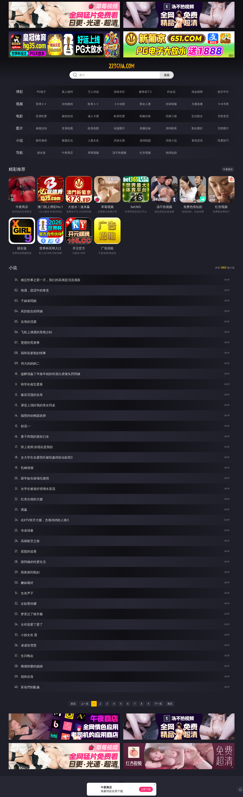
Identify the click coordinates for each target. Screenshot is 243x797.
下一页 (158, 703)
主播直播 (197, 104)
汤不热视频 (119, 153)
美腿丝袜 (145, 128)
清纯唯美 (171, 128)
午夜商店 (67, 153)
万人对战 (93, 92)
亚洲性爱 (41, 116)
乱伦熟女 (197, 116)
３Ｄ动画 (119, 104)
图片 (19, 128)
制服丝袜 (145, 116)
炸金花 (171, 92)
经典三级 (171, 116)
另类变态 (223, 116)
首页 (73, 703)
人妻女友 (93, 140)
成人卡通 (93, 116)
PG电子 (41, 92)
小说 (19, 140)
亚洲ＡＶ (41, 104)
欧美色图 (93, 128)
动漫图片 (119, 128)
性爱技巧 (223, 140)
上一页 (84, 703)
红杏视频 (145, 153)
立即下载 (146, 789)
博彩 (19, 91)
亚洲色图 (67, 128)
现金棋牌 (197, 92)
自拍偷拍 (67, 104)
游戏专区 (119, 92)
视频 (19, 103)
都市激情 (41, 140)
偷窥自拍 (41, 128)
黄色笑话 (197, 140)
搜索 (167, 75)
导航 (19, 152)
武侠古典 (119, 140)
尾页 (169, 703)
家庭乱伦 (67, 140)
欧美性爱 (119, 116)
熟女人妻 (145, 104)
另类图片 (223, 128)
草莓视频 (93, 153)
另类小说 (171, 140)
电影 (19, 116)
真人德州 (67, 92)
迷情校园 (145, 140)
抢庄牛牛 (223, 92)
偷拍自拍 (67, 116)
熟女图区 (197, 128)
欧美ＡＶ (93, 104)
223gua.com (121, 66)
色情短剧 (171, 153)
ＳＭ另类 (223, 104)
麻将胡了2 (145, 92)
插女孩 (41, 153)
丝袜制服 (171, 104)
